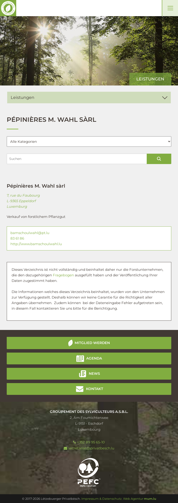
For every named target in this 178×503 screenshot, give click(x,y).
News (94, 373)
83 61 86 (17, 238)
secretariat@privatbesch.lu (91, 448)
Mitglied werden (92, 343)
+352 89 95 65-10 (91, 442)
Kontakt (94, 389)
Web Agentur (133, 498)
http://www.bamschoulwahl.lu (36, 244)
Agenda (94, 358)
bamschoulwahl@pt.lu (29, 233)
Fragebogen (64, 275)
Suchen (159, 159)
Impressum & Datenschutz (101, 498)
